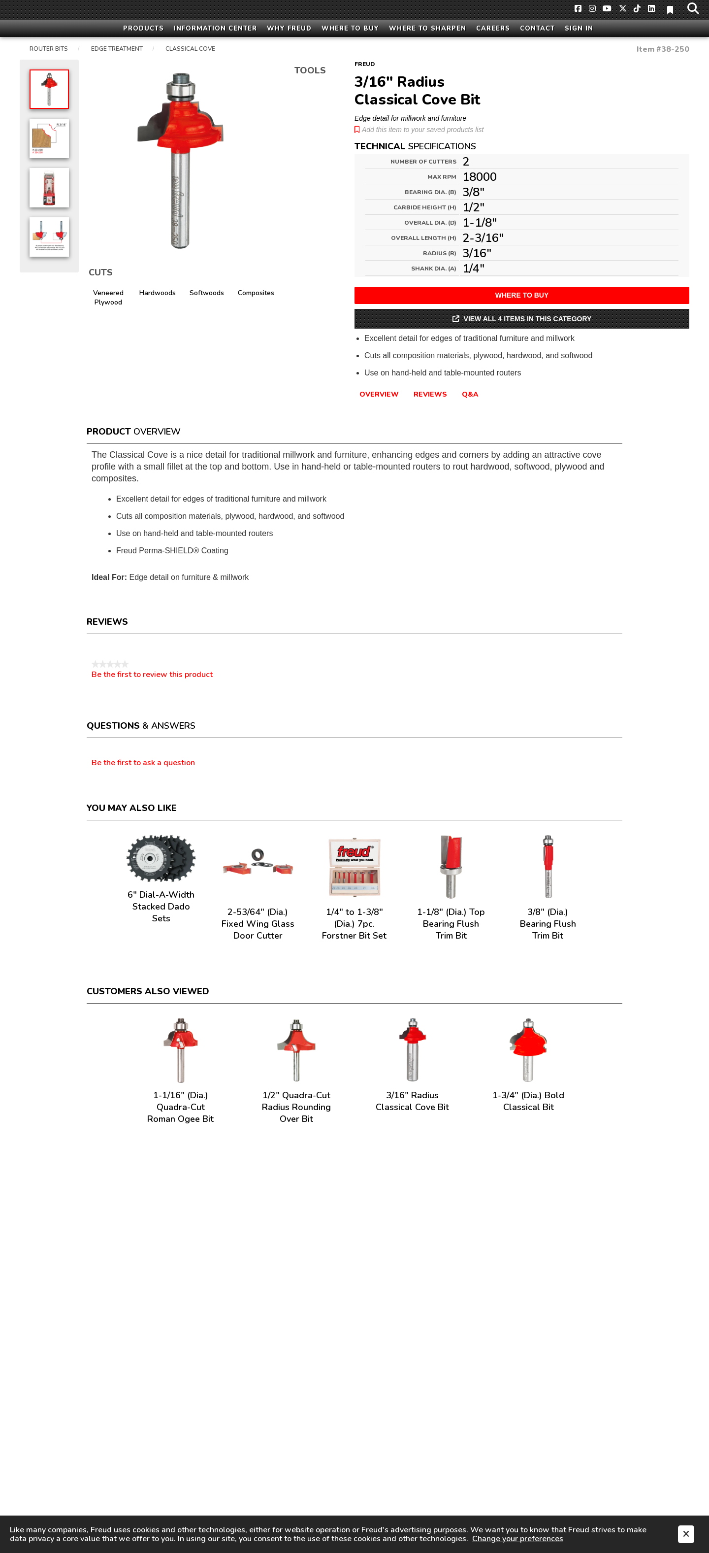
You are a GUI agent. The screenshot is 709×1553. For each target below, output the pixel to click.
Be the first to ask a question (143, 763)
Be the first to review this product (152, 674)
